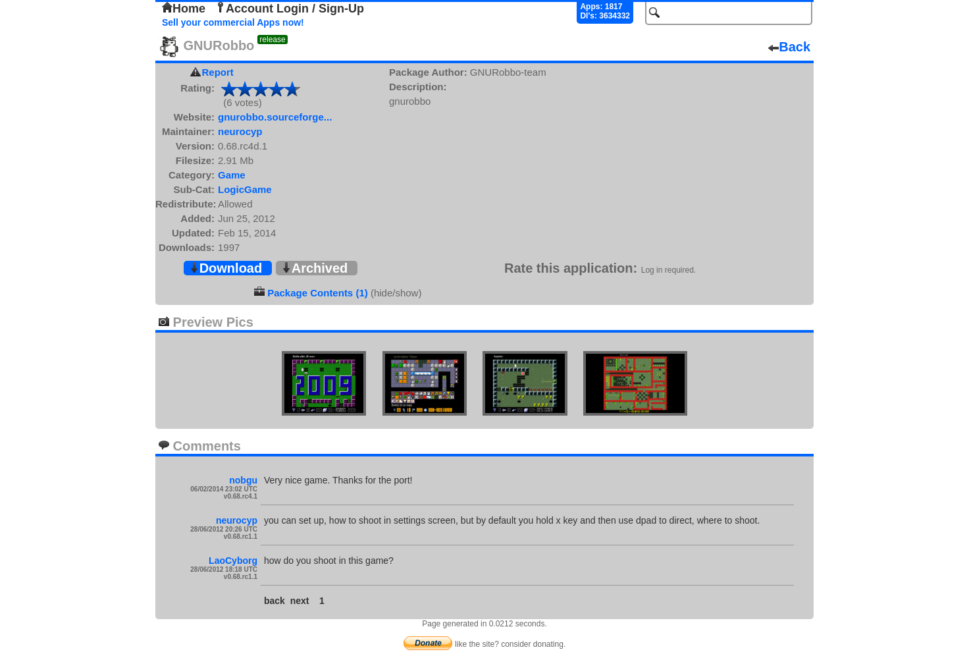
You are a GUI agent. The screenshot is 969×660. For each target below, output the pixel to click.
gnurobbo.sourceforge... (275, 117)
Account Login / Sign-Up (289, 8)
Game (232, 174)
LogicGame (245, 189)
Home (183, 8)
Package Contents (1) (317, 292)
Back (789, 47)
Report (218, 72)
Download (226, 268)
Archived (314, 268)
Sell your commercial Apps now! (233, 22)
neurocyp (240, 131)
